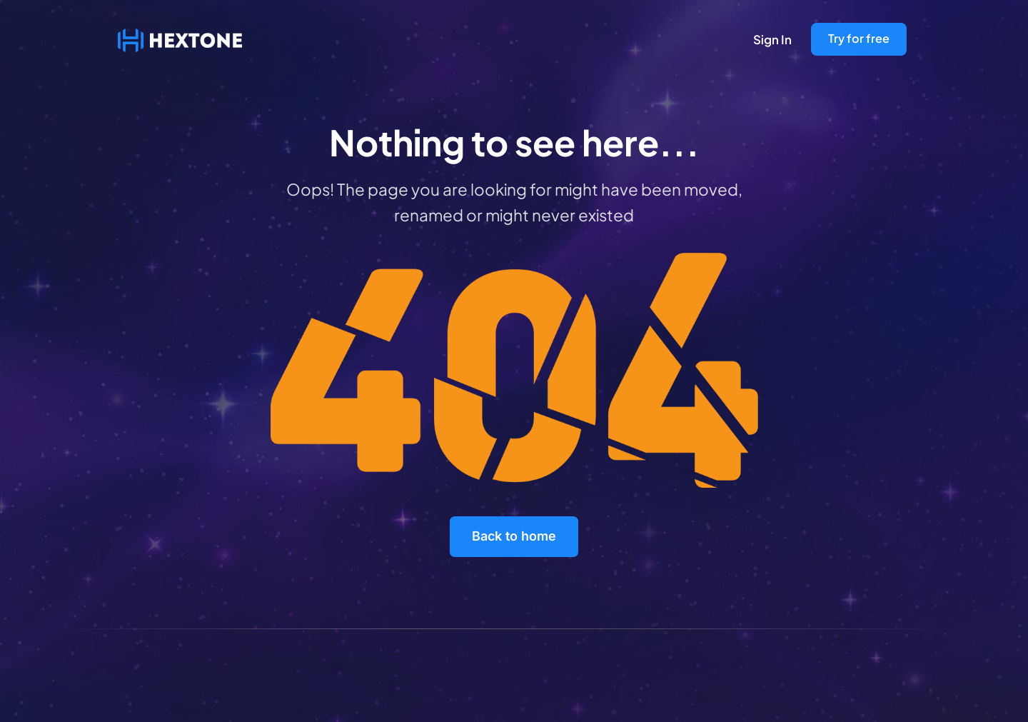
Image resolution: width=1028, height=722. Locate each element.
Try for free (859, 38)
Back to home (514, 535)
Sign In (772, 39)
